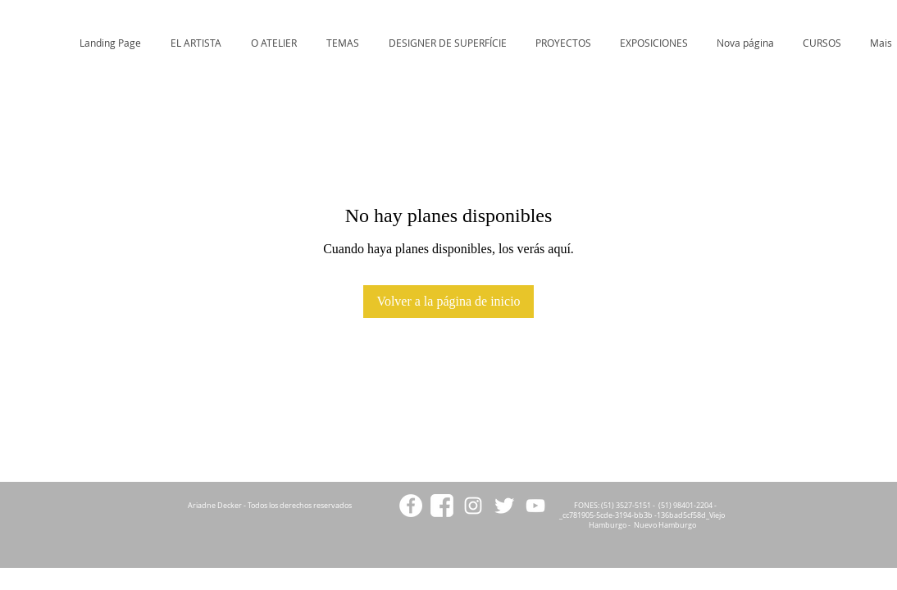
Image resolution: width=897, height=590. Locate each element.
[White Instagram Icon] (473, 505)
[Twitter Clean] (504, 505)
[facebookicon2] (441, 505)
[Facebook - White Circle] (410, 505)
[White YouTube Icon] (535, 505)
